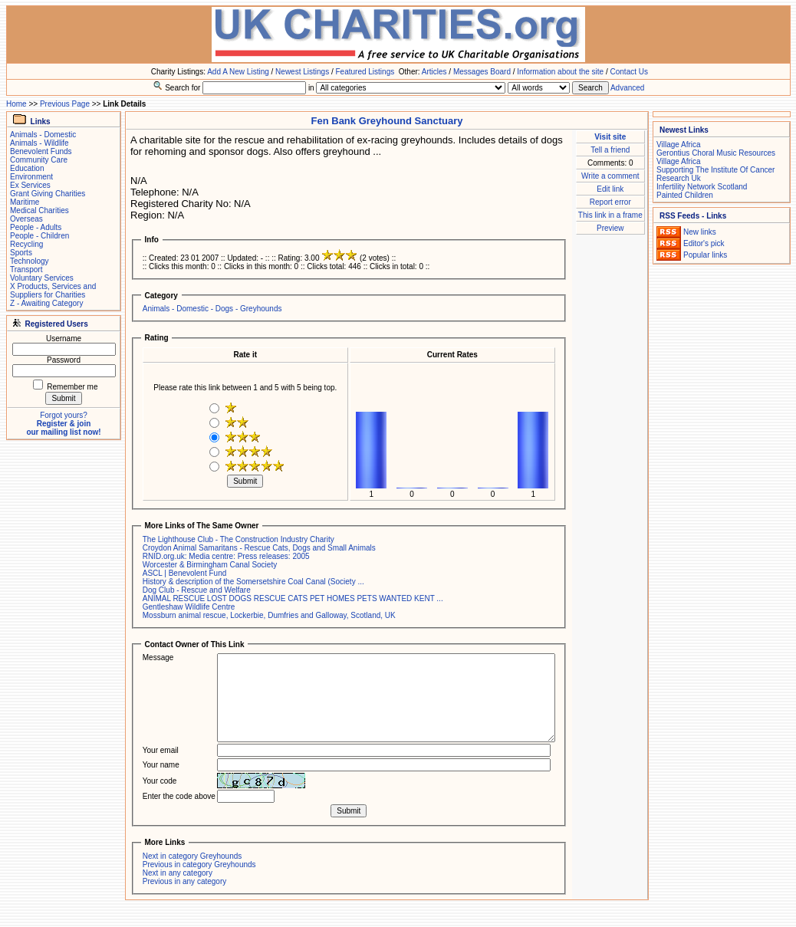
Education (27, 168)
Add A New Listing (238, 71)
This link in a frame (610, 215)
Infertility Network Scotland (701, 186)
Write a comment (610, 176)
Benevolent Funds (41, 151)
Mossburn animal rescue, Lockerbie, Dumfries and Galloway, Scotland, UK (269, 615)
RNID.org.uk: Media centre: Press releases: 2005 (226, 556)
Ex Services (30, 185)
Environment (31, 177)
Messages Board (482, 71)
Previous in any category (185, 881)
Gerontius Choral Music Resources (715, 153)
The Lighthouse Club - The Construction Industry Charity (238, 539)
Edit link (610, 189)
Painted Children (684, 195)
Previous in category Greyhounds (199, 864)
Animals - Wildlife (39, 143)
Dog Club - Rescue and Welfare (197, 590)
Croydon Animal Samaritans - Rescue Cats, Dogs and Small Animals (259, 548)
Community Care (38, 160)
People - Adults (35, 227)
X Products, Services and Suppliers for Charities (53, 290)
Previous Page (65, 104)
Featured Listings (364, 71)
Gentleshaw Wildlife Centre (189, 607)
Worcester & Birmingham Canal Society (210, 564)
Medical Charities (39, 210)
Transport (26, 269)
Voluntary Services (42, 278)
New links (699, 232)
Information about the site (560, 71)
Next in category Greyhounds (192, 856)
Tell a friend (610, 150)
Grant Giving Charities (47, 193)
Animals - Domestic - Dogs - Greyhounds (212, 308)
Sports (21, 252)
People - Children (39, 236)
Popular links (705, 255)
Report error (610, 202)
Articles (434, 71)
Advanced (627, 88)
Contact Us (629, 71)
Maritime (24, 202)
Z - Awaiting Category (46, 303)
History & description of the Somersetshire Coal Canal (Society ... (253, 581)
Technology (29, 261)
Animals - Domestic (43, 134)
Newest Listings (302, 71)
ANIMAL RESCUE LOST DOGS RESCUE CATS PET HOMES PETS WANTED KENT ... (293, 598)
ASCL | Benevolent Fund (185, 573)
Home (16, 104)
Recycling (26, 244)
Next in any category (177, 873)
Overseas (26, 219)
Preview (610, 228)
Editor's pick (704, 243)
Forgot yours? (63, 415)
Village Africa (678, 144)
